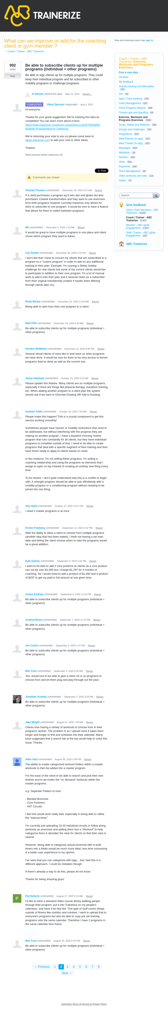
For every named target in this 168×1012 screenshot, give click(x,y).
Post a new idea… (129, 72)
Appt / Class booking (130, 98)
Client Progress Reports (132, 107)
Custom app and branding (133, 112)
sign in (149, 40)
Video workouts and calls (133, 175)
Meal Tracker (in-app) (131, 143)
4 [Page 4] (74, 966)
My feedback (126, 81)
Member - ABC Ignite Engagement (137, 227)
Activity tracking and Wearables (136, 86)
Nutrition (123, 157)
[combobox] (137, 195)
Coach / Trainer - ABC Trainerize (133, 60)
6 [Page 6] (86, 966)
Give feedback (136, 205)
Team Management (130, 171)
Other (122, 161)
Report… (87, 94)
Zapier (122, 180)
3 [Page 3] (67, 966)
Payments (124, 166)
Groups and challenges (132, 129)
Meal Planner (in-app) (131, 138)
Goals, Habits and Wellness (134, 124)
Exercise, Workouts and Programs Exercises (136, 64)
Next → (67, 973)
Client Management (130, 103)
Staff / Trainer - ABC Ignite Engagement (140, 234)
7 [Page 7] (92, 966)
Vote (12, 76)
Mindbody (124, 152)
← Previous (41, 966)
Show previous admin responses (43, 154)
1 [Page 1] (55, 966)
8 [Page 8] (99, 966)
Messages (124, 147)
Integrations (125, 134)
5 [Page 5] (80, 966)
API (121, 94)
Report (98, 190)
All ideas (123, 77)
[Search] (156, 195)
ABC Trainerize (136, 244)
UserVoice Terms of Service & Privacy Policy (84, 1004)
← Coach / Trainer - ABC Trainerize (24, 51)
